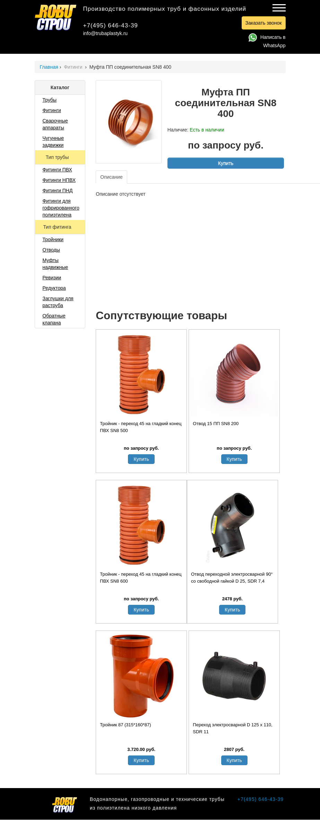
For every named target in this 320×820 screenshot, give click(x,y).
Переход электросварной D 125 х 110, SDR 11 (232, 728)
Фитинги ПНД (58, 190)
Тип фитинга (57, 227)
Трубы (50, 100)
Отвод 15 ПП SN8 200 (216, 423)
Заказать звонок (263, 23)
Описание (111, 177)
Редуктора (54, 288)
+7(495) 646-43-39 (110, 25)
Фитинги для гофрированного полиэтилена (61, 208)
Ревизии (52, 277)
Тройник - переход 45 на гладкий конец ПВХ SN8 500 (140, 427)
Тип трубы (58, 157)
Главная (49, 67)
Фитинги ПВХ (57, 169)
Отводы (51, 250)
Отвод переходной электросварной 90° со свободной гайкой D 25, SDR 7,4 (232, 578)
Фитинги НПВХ (59, 180)
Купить (225, 163)
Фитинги (74, 67)
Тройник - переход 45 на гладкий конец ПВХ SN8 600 (140, 578)
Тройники (53, 239)
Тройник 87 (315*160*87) (125, 724)
